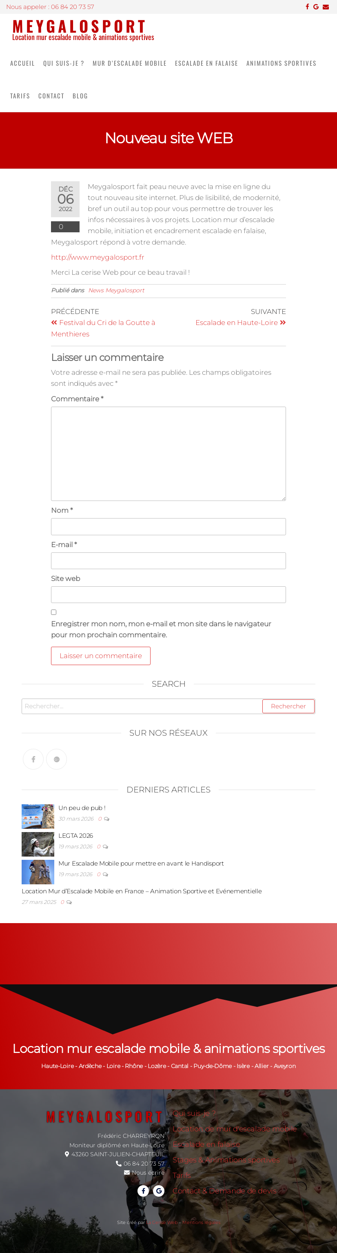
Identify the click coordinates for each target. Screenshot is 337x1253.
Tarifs (20, 95)
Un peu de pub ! (82, 808)
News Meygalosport (116, 290)
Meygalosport (80, 25)
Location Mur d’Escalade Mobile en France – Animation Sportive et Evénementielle (142, 891)
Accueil (22, 62)
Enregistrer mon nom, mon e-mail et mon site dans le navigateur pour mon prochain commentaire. (161, 629)
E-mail (64, 545)
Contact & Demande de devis (225, 1190)
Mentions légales (201, 1222)
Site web (65, 578)
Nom (62, 510)
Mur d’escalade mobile (130, 62)
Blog (80, 95)
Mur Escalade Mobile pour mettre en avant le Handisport (141, 863)
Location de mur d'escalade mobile (235, 1128)
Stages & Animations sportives (226, 1159)
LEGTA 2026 (75, 835)
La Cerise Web (161, 1222)
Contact (51, 95)
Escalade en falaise (206, 62)
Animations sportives (281, 62)
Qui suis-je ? (63, 62)
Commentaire (77, 399)
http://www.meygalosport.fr (97, 257)
